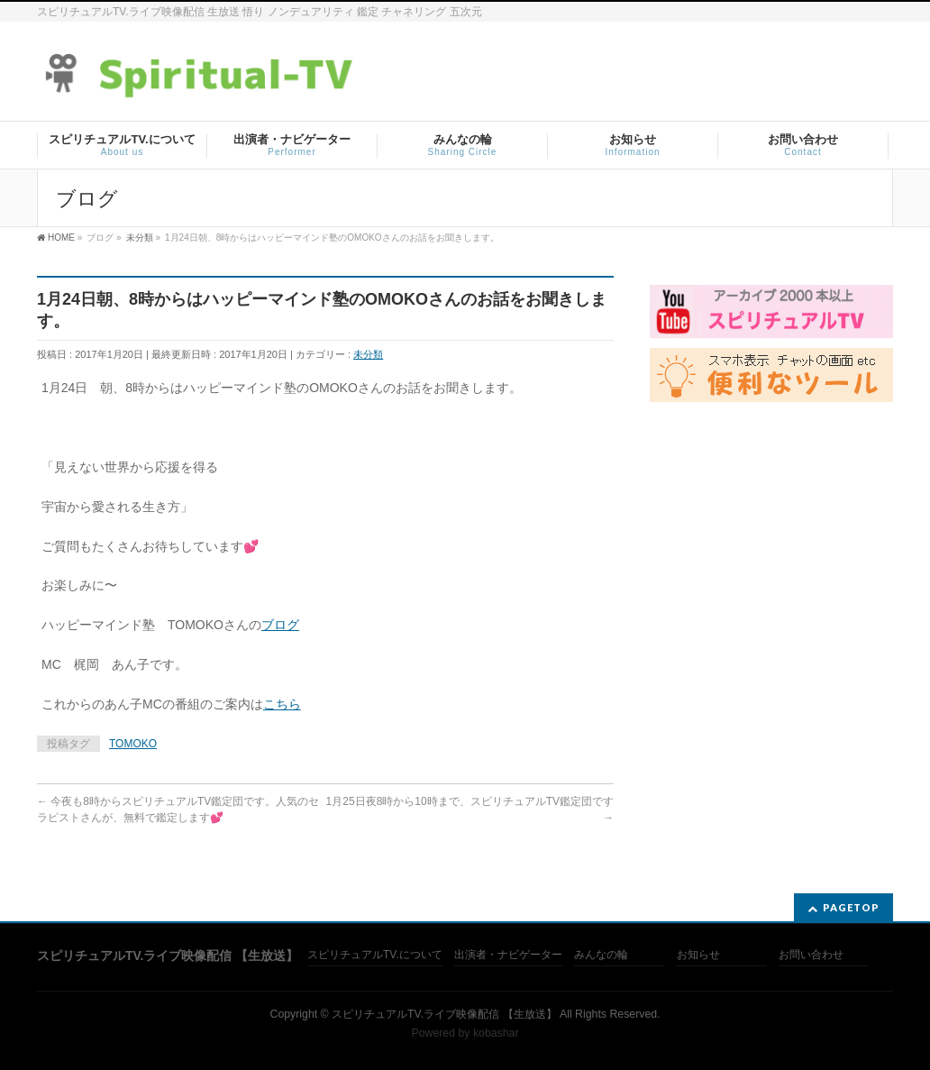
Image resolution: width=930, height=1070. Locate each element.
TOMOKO (133, 743)
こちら (282, 704)
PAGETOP (851, 907)
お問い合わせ (811, 955)
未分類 (368, 354)
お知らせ (698, 955)
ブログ (280, 624)
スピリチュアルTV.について (374, 955)
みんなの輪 (601, 955)
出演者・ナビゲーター (508, 955)
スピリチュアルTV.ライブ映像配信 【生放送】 (444, 1014)
